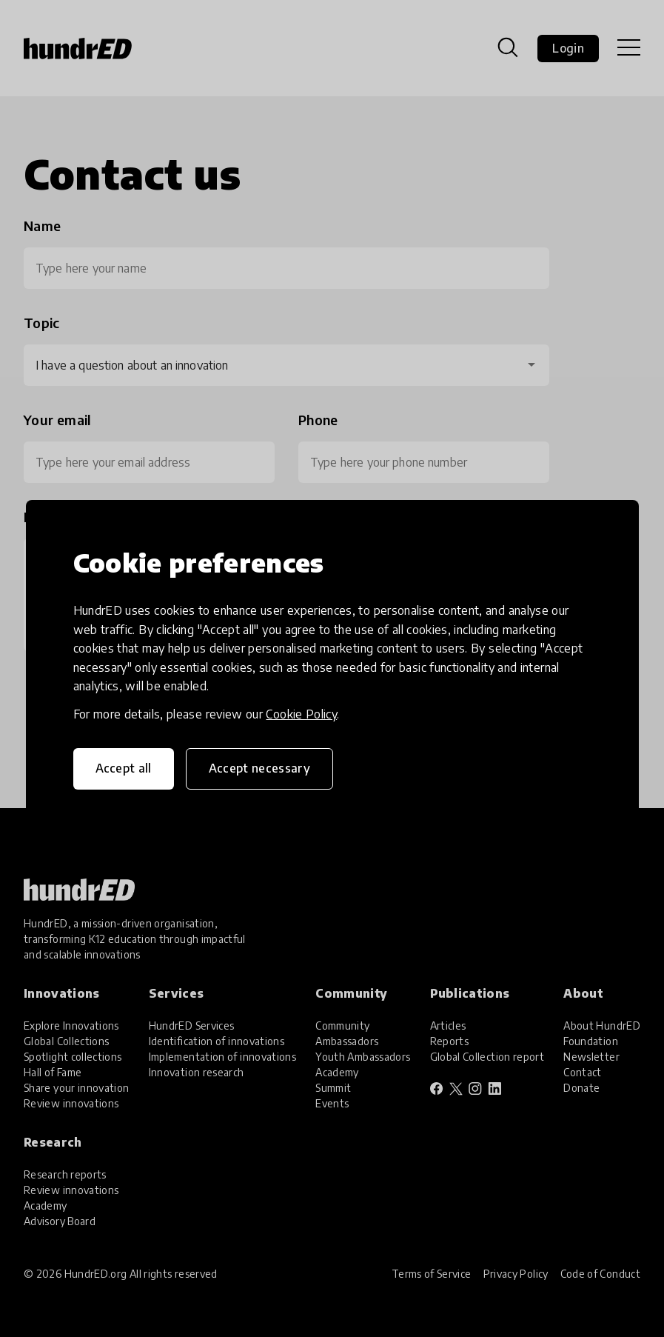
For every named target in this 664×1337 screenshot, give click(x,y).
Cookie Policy (301, 714)
